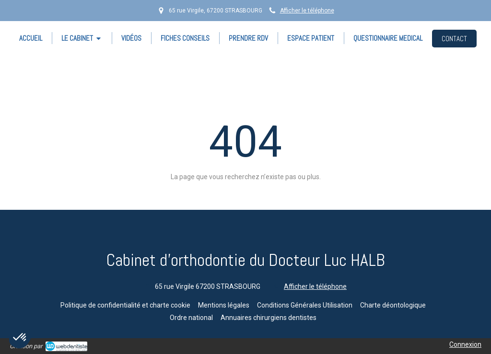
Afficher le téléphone (307, 10)
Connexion (465, 344)
